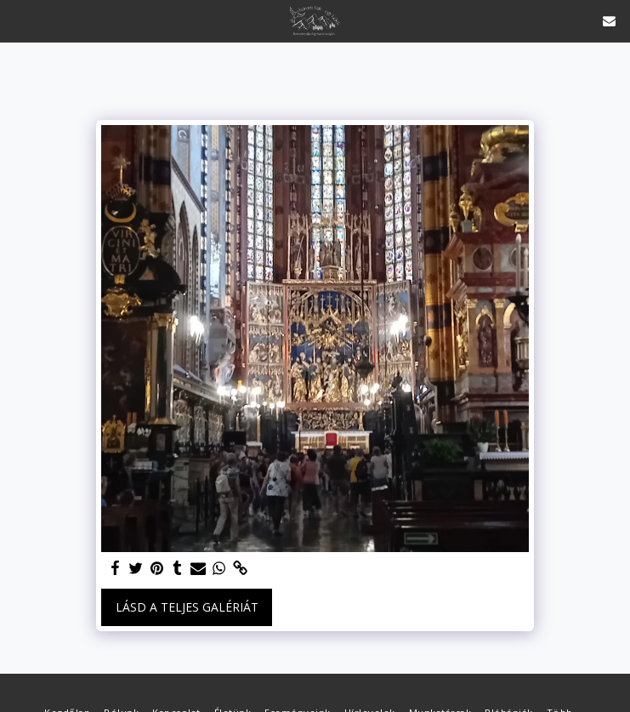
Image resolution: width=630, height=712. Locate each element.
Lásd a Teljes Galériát (187, 607)
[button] (18, 20)
